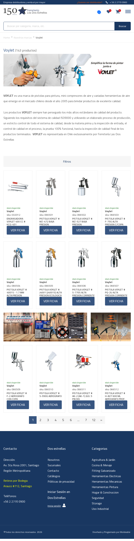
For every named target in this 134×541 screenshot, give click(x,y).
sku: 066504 (14, 287)
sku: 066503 (112, 215)
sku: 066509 (14, 391)
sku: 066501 (46, 215)
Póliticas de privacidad (61, 484)
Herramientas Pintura (105, 489)
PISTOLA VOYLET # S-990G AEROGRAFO (50, 398)
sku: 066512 (112, 391)
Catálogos (54, 478)
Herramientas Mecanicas (107, 484)
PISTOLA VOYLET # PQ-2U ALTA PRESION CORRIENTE (115, 293)
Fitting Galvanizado (104, 473)
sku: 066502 (79, 215)
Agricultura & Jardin (103, 462)
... (78, 422)
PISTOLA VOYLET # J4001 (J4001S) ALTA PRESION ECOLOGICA (50, 293)
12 (93, 422)
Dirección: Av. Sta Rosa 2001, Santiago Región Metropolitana (21, 467)
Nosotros (54, 462)
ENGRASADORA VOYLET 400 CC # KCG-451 (16, 222)
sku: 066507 (112, 287)
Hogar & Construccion (105, 494)
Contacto (53, 473)
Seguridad (98, 500)
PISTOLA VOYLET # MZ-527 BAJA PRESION (83, 222)
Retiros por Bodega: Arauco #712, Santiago (17, 485)
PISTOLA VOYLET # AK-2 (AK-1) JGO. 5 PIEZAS (83, 398)
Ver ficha (18, 230)
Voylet (11, 211)
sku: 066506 (79, 287)
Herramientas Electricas (106, 478)
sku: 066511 (79, 391)
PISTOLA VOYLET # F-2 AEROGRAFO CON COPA (17, 398)
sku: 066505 (46, 287)
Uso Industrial (100, 511)
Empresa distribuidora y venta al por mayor (24, 2)
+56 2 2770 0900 (14, 504)
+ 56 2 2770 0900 (116, 2)
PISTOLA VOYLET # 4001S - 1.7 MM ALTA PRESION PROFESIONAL (17, 293)
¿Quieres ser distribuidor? (89, 2)
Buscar (122, 26)
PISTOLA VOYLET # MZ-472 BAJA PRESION (50, 222)
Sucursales (54, 467)
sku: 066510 (46, 391)
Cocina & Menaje (102, 467)
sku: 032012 (14, 215)
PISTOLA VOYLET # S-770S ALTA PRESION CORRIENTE (83, 293)
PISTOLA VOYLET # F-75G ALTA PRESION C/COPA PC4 (115, 222)
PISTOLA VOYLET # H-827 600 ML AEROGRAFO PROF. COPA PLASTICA (115, 398)
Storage (97, 505)
